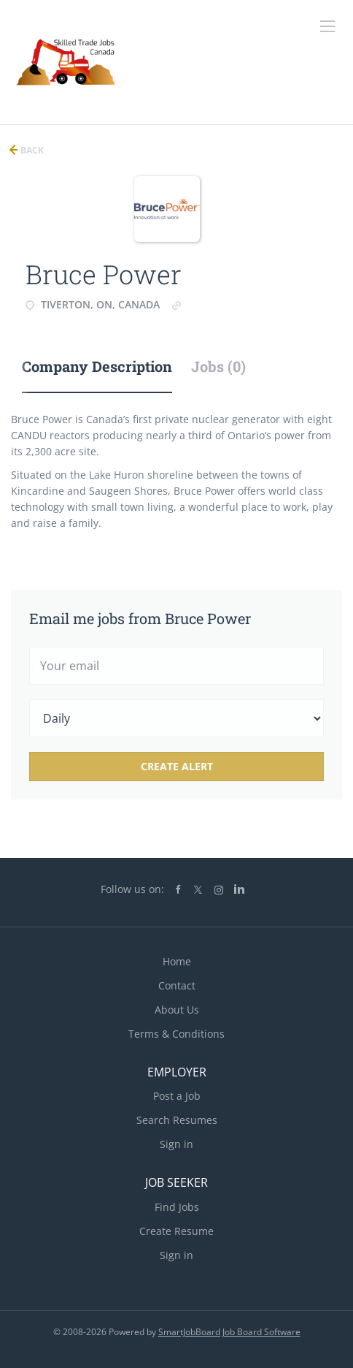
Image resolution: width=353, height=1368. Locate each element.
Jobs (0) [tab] (218, 366)
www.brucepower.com (237, 304)
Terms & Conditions (176, 1034)
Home (177, 961)
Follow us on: (132, 889)
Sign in (176, 1144)
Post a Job (177, 1096)
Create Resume (176, 1231)
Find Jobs (177, 1207)
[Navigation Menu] (327, 26)
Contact (176, 985)
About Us (177, 1009)
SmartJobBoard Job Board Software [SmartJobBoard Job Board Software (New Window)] (229, 1332)
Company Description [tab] (97, 366)
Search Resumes (176, 1120)
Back (31, 150)
